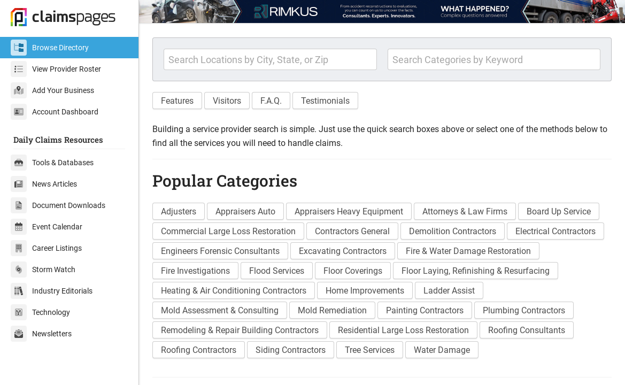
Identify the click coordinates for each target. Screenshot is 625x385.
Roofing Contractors (198, 350)
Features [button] (177, 101)
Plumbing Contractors (524, 310)
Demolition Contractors (452, 231)
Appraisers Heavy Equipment (349, 211)
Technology (40, 312)
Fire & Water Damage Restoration (468, 251)
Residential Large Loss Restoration (403, 330)
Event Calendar (46, 227)
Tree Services (370, 350)
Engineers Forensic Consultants (220, 251)
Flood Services (276, 271)
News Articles (44, 184)
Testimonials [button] (325, 101)
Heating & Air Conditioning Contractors (233, 291)
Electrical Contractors (555, 231)
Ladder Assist (449, 291)
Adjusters (178, 211)
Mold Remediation (332, 310)
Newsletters (41, 334)
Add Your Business (52, 90)
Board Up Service (559, 211)
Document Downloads (58, 205)
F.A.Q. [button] (271, 101)
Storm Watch (43, 269)
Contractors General (352, 231)
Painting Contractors (425, 310)
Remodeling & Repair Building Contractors (240, 330)
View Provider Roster (56, 69)
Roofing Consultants (526, 330)
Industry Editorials (51, 291)
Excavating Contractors (343, 251)
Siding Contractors (291, 350)
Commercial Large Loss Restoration (228, 231)
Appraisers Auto (245, 211)
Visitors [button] (227, 101)
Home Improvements (365, 291)
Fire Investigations (195, 271)
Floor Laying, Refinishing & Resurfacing (476, 271)
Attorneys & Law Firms (464, 211)
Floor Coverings (352, 271)
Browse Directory (50, 48)
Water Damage (442, 350)
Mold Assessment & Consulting (220, 310)
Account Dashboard (54, 112)
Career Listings (46, 248)
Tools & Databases (52, 163)
